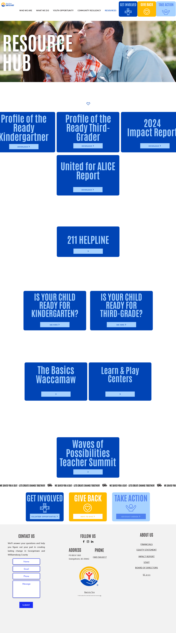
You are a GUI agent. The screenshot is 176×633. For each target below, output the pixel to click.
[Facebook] (83, 541)
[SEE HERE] (55, 324)
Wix (100, 595)
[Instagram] (88, 541)
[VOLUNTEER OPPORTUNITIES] (45, 516)
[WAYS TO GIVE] (88, 516)
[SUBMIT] (26, 605)
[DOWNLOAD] (24, 146)
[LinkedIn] (92, 541)
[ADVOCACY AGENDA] (131, 516)
